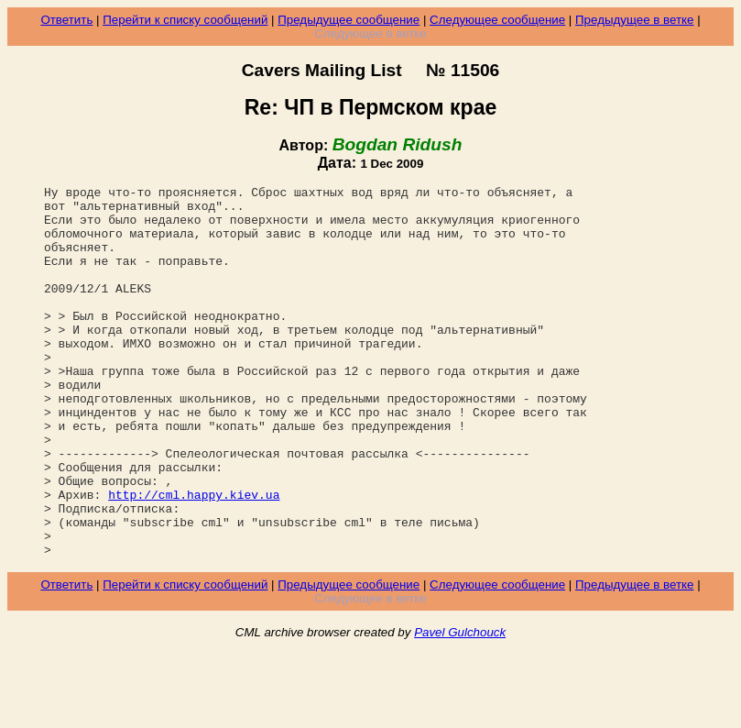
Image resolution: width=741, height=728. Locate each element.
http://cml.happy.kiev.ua (193, 557)
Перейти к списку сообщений (185, 20)
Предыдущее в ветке (634, 20)
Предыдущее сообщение (349, 20)
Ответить (66, 20)
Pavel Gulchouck (460, 706)
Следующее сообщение (497, 20)
